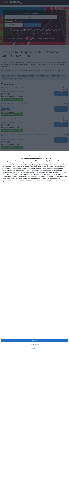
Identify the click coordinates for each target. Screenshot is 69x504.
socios (15, 161)
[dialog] (34, 327)
